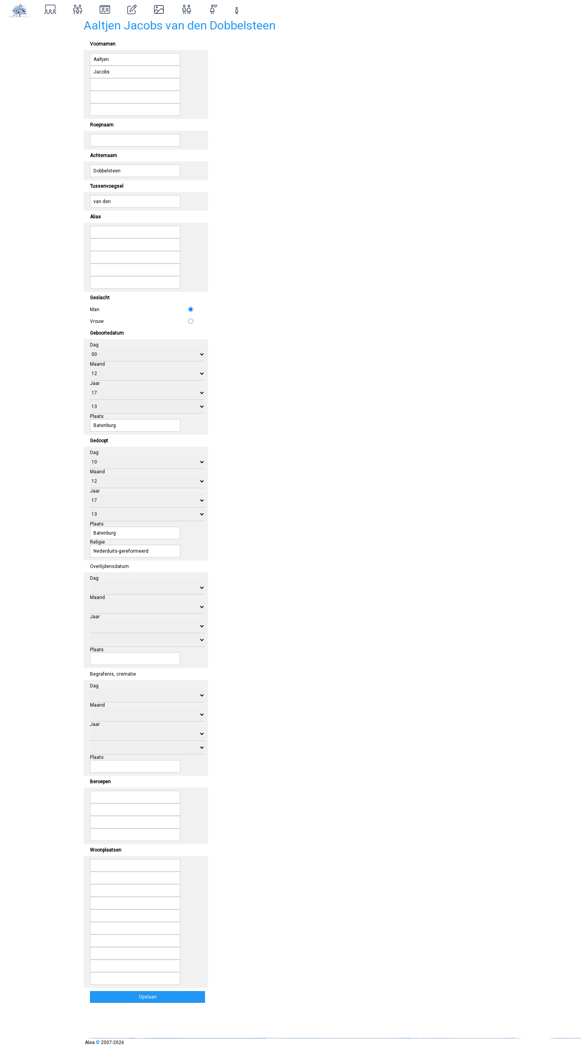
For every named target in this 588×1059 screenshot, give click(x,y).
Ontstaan (20, 78)
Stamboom (23, 27)
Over (13, 61)
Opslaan (148, 997)
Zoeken (18, 44)
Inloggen (25, 95)
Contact (18, 112)
